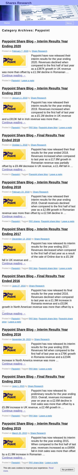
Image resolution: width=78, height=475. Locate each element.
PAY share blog (36, 462)
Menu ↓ (69, 23)
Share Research (39, 51)
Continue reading (14, 75)
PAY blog (33, 127)
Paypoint (16, 80)
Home (7, 23)
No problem (67, 469)
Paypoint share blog (48, 127)
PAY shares (34, 221)
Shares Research (19, 3)
